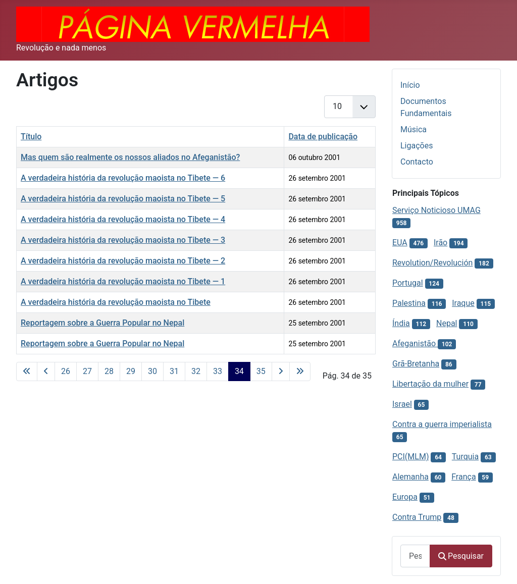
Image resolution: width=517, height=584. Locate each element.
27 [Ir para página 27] (87, 371)
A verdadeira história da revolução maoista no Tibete (116, 302)
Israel (402, 404)
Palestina (409, 303)
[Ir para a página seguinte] (281, 371)
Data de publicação (322, 136)
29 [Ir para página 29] (130, 371)
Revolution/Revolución (432, 263)
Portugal (407, 283)
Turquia (465, 456)
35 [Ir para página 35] (261, 371)
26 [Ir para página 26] (65, 371)
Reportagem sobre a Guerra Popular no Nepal (102, 323)
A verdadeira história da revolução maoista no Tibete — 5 (123, 198)
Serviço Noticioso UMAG (436, 210)
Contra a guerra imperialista (442, 424)
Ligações (416, 145)
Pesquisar (461, 556)
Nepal (446, 323)
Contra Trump (416, 517)
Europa (405, 497)
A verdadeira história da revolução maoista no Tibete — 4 (123, 219)
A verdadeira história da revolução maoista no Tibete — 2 (123, 261)
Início (410, 85)
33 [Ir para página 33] (217, 371)
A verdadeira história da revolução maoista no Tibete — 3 (123, 240)
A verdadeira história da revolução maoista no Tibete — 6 (123, 178)
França (463, 477)
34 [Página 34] (239, 371)
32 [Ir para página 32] (195, 371)
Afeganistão (415, 343)
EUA (399, 242)
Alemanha (410, 477)
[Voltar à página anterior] (46, 371)
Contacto (416, 162)
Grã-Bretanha (415, 363)
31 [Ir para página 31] (174, 371)
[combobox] (415, 556)
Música (413, 129)
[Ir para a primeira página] (26, 371)
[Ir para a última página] (300, 371)
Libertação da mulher (430, 384)
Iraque (463, 303)
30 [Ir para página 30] (152, 371)
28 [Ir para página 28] (109, 371)
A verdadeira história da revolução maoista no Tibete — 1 (123, 281)
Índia (401, 323)
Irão (440, 242)
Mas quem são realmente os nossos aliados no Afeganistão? (130, 157)
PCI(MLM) (410, 456)
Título (31, 136)
